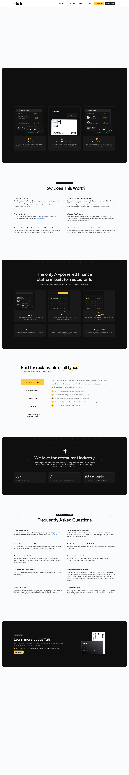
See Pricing (40, 219)
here (68, 233)
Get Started (99, 3)
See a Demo (110, 3)
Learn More (18, 652)
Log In (90, 3)
